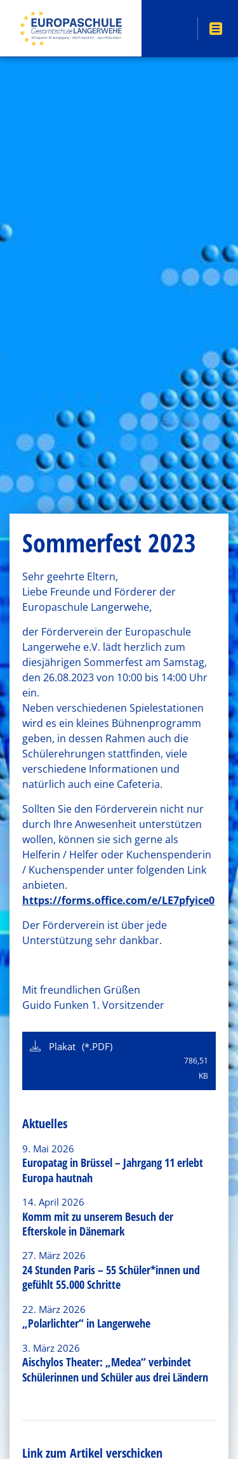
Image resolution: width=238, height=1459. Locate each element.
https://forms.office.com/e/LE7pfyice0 (118, 900)
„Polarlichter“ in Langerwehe (86, 1323)
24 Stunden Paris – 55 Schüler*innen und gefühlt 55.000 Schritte (111, 1277)
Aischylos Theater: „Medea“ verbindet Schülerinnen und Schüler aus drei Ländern (115, 1369)
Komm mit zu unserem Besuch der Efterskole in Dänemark (97, 1224)
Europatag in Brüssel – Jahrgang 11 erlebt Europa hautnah (112, 1170)
